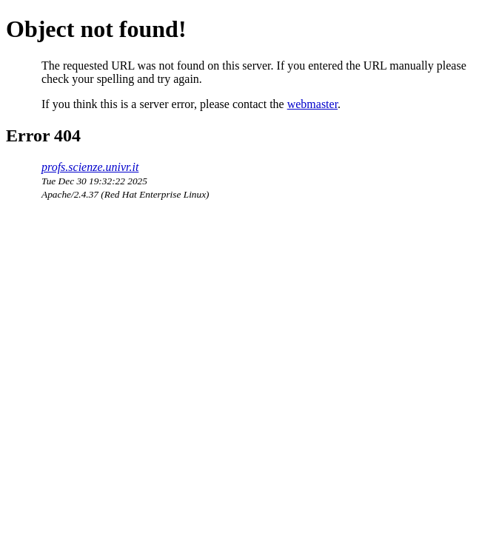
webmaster (312, 104)
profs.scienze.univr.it (89, 167)
